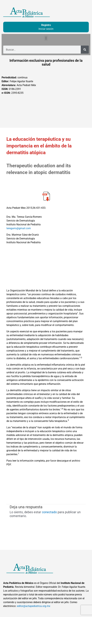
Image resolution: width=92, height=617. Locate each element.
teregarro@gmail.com (18, 228)
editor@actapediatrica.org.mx (33, 606)
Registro (46, 25)
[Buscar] (85, 50)
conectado (49, 512)
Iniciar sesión (46, 28)
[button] (46, 38)
